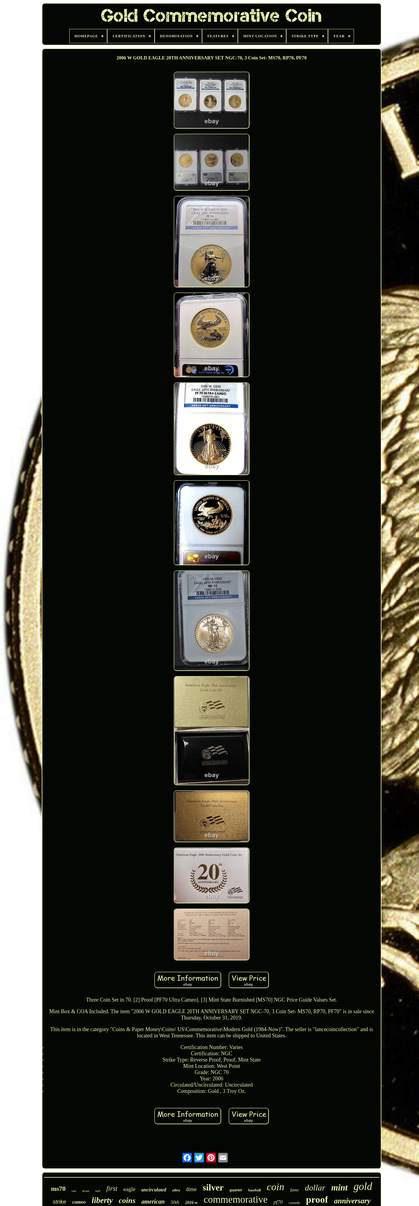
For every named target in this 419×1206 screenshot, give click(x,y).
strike (59, 1202)
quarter (235, 1190)
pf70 (278, 1202)
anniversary (352, 1201)
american (153, 1201)
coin (275, 1186)
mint (339, 1187)
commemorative (235, 1199)
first (111, 1188)
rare (74, 1191)
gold (363, 1186)
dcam (85, 1191)
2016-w (191, 1202)
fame (294, 1189)
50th (175, 1202)
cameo (79, 1202)
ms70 (58, 1188)
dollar (315, 1187)
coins (127, 1200)
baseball (254, 1190)
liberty (102, 1200)
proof (317, 1199)
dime (191, 1189)
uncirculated (153, 1189)
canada (294, 1202)
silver (213, 1187)
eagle (129, 1189)
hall (97, 1191)
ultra (176, 1190)
